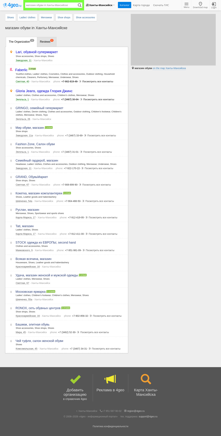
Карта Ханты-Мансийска (146, 385)
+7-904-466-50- (70, 201)
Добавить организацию (75, 387)
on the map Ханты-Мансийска (169, 68)
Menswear (46, 17)
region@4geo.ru (136, 411)
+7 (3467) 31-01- (68, 152)
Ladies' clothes (27, 17)
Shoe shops (63, 17)
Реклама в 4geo (110, 383)
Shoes (10, 17)
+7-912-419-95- (74, 217)
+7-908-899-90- (67, 184)
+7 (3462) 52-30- (65, 332)
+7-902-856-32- (78, 315)
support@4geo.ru (148, 416)
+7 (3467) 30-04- (68, 99)
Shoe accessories (85, 17)
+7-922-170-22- (70, 168)
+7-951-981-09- (71, 250)
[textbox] (52, 5)
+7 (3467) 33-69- (72, 135)
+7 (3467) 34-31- (76, 348)
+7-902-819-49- (67, 81)
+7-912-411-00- (74, 233)
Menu (186, 6)
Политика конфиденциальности (110, 426)
